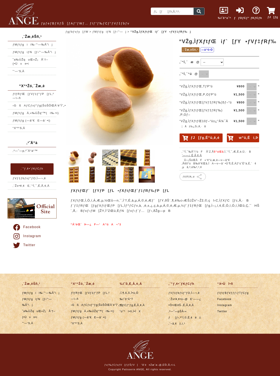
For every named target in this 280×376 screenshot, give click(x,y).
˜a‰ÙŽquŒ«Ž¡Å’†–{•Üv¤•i (30, 61)
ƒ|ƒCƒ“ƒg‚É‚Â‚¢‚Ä (132, 305)
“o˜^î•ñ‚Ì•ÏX (130, 311)
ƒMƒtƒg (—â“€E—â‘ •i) (32, 120)
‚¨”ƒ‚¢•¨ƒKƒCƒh (32, 168)
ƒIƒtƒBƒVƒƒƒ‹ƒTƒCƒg (233, 292)
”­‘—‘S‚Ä (19, 71)
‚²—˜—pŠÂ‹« (177, 311)
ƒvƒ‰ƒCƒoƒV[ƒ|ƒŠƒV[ (121, 365)
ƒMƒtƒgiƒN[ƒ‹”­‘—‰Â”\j (34, 52)
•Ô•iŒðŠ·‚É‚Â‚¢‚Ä (181, 305)
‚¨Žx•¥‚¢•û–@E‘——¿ (184, 299)
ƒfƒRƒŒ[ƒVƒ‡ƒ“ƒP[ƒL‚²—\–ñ (33, 96)
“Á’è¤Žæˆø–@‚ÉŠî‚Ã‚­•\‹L (158, 365)
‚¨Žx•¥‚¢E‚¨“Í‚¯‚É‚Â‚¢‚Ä (31, 185)
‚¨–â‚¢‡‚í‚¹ (176, 323)
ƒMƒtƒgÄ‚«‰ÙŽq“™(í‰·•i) (34, 113)
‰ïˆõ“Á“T (126, 299)
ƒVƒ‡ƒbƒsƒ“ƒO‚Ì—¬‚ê (29, 178)
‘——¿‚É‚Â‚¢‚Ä (192, 155)
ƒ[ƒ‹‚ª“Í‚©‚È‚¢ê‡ (184, 317)
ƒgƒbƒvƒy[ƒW (77, 31)
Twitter (23, 245)
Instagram (26, 236)
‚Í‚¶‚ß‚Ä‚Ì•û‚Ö (129, 292)
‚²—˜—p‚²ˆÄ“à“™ (25, 150)
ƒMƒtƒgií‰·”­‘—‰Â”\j (33, 44)
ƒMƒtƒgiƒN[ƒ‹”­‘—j (109, 31)
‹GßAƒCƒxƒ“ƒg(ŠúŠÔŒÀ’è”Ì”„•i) (34, 105)
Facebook (26, 227)
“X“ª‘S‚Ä (19, 128)
